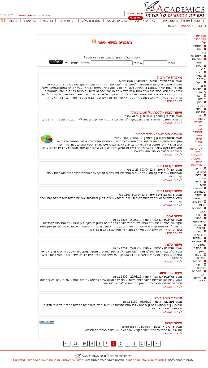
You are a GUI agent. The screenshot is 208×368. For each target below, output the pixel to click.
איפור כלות (173, 244)
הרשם (32, 15)
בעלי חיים (201, 84)
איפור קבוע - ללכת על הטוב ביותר (156, 112)
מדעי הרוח (200, 183)
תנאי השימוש (156, 360)
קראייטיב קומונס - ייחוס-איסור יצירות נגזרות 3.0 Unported (48, 360)
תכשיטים (196, 165)
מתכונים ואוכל (199, 210)
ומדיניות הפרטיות (136, 360)
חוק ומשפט (201, 104)
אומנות (197, 46)
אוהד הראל (167, 81)
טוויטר (10, 20)
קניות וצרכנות (200, 256)
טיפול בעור (198, 143)
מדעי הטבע (200, 176)
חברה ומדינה (200, 97)
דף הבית (199, 20)
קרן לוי (170, 169)
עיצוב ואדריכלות (200, 233)
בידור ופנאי (200, 67)
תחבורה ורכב (199, 273)
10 (84, 343)
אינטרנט (196, 56)
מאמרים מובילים (117, 20)
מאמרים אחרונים (144, 20)
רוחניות (197, 261)
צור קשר (48, 20)
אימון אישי (201, 51)
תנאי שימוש (30, 20)
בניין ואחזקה (201, 77)
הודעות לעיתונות (199, 90)
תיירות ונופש (200, 279)
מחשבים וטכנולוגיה (198, 190)
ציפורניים (196, 155)
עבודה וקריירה (200, 226)
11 (75, 343)
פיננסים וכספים (199, 243)
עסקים (197, 238)
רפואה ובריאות (200, 266)
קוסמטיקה (195, 158)
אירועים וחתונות (199, 61)
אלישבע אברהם (164, 220)
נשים (199, 215)
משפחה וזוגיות (199, 203)
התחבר (21, 15)
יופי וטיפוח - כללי (195, 150)
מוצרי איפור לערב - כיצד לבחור (158, 134)
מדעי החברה (200, 170)
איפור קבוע (173, 323)
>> (157, 343)
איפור (170, 25)
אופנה (198, 122)
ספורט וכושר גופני (199, 220)
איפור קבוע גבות (169, 166)
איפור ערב (174, 216)
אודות (186, 20)
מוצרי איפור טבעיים (167, 298)
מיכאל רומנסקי (165, 138)
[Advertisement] (120, 32)
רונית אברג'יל (166, 194)
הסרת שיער (198, 137)
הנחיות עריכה (67, 20)
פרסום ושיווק (200, 249)
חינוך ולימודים (201, 110)
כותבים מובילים (91, 20)
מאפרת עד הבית (169, 77)
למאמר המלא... (172, 101)
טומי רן (170, 116)
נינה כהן (169, 301)
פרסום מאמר (170, 20)
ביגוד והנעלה (197, 130)
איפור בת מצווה (170, 273)
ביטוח (198, 72)
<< (67, 343)
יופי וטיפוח (185, 25)
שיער (198, 162)
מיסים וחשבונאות (199, 196)
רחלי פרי (168, 326)
